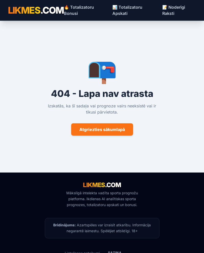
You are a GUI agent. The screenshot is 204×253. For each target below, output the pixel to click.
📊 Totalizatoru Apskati (127, 10)
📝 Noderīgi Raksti (173, 10)
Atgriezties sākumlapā (102, 129)
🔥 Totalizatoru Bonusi (79, 10)
